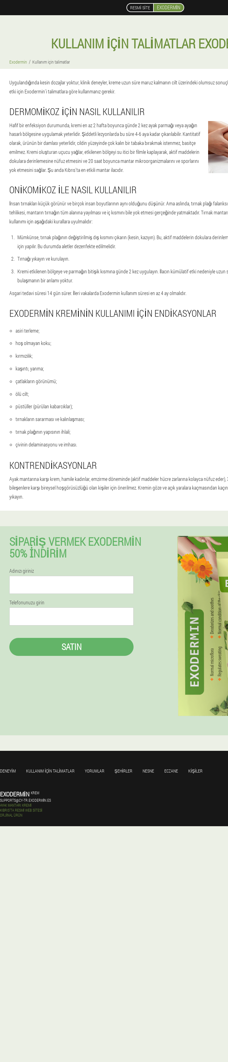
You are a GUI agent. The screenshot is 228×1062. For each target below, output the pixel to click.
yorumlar (94, 771)
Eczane (171, 771)
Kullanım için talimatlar (50, 771)
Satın (72, 646)
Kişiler (195, 771)
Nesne (148, 771)
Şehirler (123, 771)
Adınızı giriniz (21, 570)
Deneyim (8, 771)
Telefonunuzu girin (26, 602)
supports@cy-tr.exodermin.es (25, 800)
